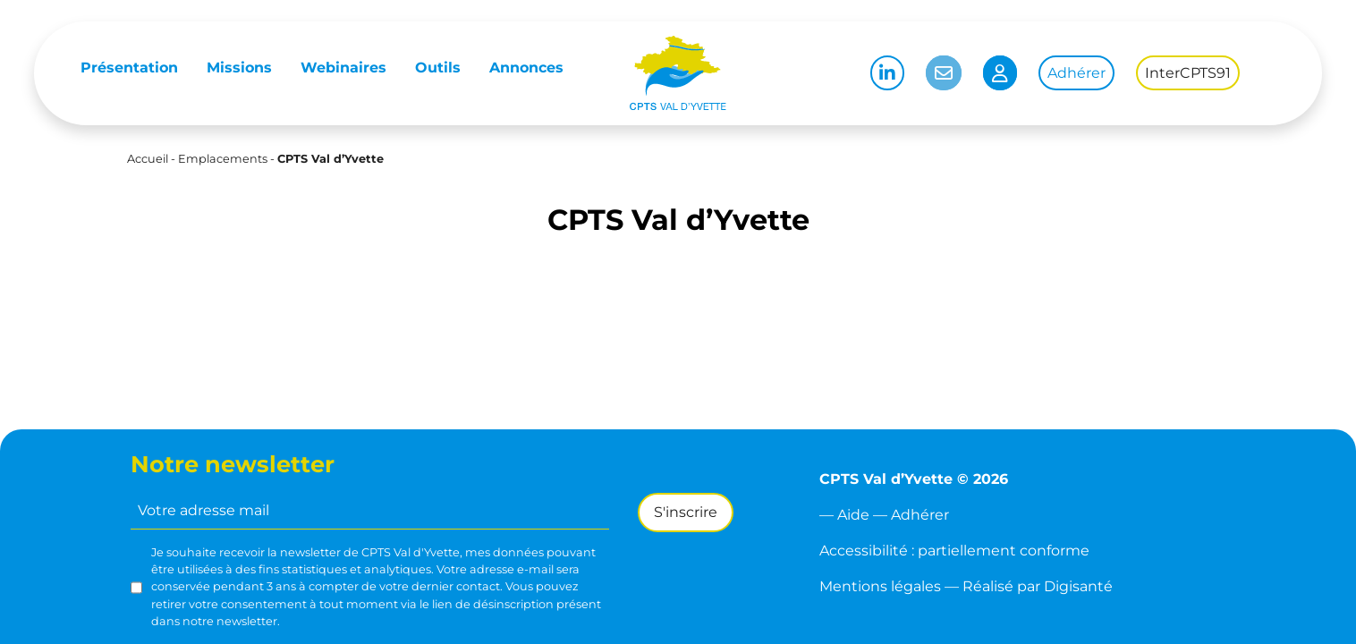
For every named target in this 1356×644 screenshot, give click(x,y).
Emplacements (222, 158)
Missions (239, 67)
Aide (853, 514)
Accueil (147, 158)
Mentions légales (880, 586)
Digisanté (1078, 586)
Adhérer (1076, 72)
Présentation (129, 67)
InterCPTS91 (1188, 72)
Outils (438, 67)
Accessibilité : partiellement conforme (954, 550)
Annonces (526, 67)
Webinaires (343, 67)
